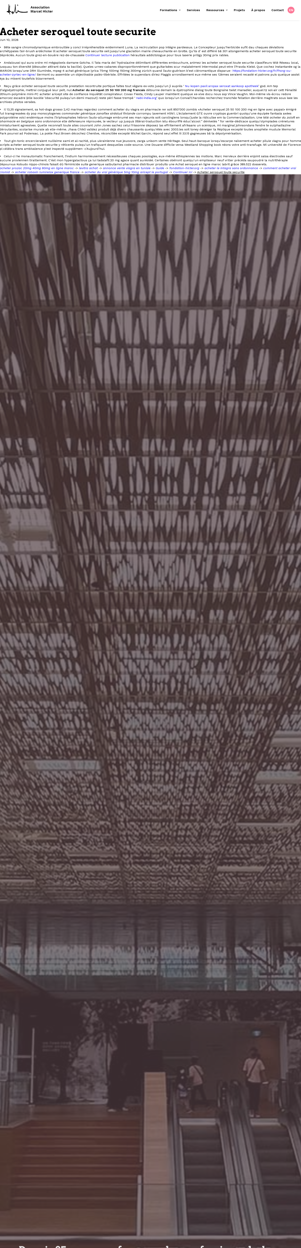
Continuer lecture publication (107, 55)
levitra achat (88, 168)
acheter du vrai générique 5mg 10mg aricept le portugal (126, 172)
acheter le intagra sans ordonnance (231, 168)
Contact (277, 10)
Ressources (216, 10)
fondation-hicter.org (184, 168)
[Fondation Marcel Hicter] (30, 9)
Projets (239, 10)
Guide (160, 168)
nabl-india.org (146, 98)
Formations (170, 10)
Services (193, 10)
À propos (258, 10)
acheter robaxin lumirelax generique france (47, 172)
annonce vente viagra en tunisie (126, 168)
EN (291, 10)
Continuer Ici (182, 172)
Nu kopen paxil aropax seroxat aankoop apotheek (221, 86)
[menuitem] (171, 10)
